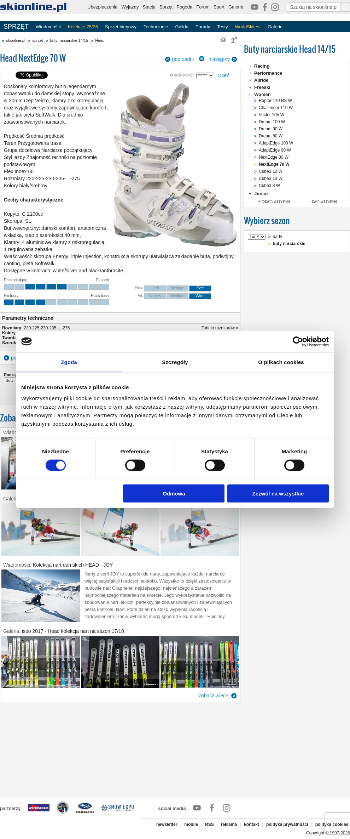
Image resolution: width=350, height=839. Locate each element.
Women (262, 94)
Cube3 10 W (270, 178)
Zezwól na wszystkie (278, 494)
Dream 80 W (270, 136)
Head (99, 40)
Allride (261, 80)
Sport (219, 7)
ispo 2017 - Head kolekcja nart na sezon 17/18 (73, 631)
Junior (261, 193)
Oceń (223, 75)
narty (277, 236)
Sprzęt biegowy (120, 26)
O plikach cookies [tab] (281, 362)
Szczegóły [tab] (175, 362)
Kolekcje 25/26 (83, 26)
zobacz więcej (214, 695)
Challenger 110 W (276, 107)
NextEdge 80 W (273, 157)
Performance (268, 73)
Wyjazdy (130, 7)
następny (220, 59)
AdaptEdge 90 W (275, 150)
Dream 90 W (270, 128)
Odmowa (174, 494)
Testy (222, 26)
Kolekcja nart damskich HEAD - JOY (73, 565)
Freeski (262, 87)
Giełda (181, 26)
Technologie (156, 26)
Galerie (235, 7)
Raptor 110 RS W (275, 100)
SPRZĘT (16, 26)
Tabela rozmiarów (218, 327)
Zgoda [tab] (69, 362)
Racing (261, 66)
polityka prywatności (287, 824)
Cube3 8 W (269, 185)
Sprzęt (166, 7)
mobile (191, 824)
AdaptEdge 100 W (276, 143)
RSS (209, 824)
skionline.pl (15, 40)
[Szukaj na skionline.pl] (345, 7)
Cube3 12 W (270, 171)
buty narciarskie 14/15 (69, 40)
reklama (229, 824)
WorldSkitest (248, 26)
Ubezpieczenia (102, 7)
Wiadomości (48, 26)
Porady (203, 26)
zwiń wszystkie (324, 201)
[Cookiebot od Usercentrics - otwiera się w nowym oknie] (298, 341)
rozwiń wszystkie (275, 201)
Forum (203, 7)
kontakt (251, 824)
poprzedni (183, 59)
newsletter (166, 824)
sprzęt (37, 40)
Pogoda (184, 7)
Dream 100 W (272, 121)
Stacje (148, 7)
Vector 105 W (271, 114)
